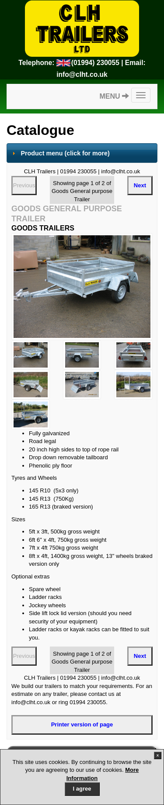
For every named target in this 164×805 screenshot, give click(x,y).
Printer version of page (82, 724)
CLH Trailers (82, 28)
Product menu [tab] (60, 153)
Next (140, 185)
